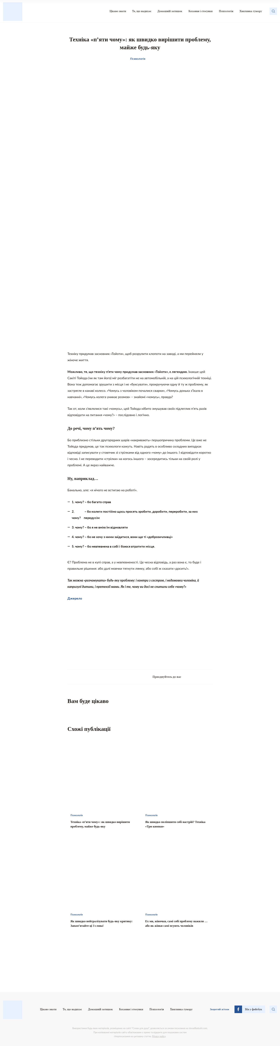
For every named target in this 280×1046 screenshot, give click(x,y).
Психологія (226, 11)
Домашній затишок (170, 11)
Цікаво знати (118, 11)
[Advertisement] (104, 633)
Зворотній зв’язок (219, 1009)
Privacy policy (158, 1036)
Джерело (74, 598)
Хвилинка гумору (251, 11)
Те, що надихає (141, 11)
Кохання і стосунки (200, 11)
